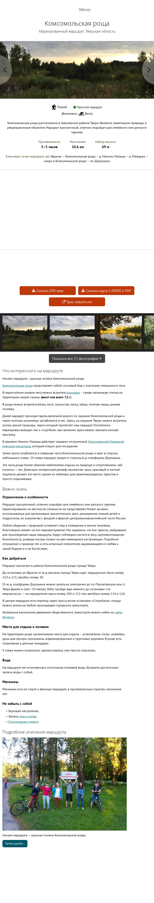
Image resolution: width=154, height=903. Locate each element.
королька (73, 392)
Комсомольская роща (17, 385)
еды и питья (27, 716)
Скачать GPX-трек (48, 290)
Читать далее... (15, 843)
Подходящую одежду (23, 722)
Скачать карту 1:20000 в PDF (106, 290)
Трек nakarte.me (77, 302)
